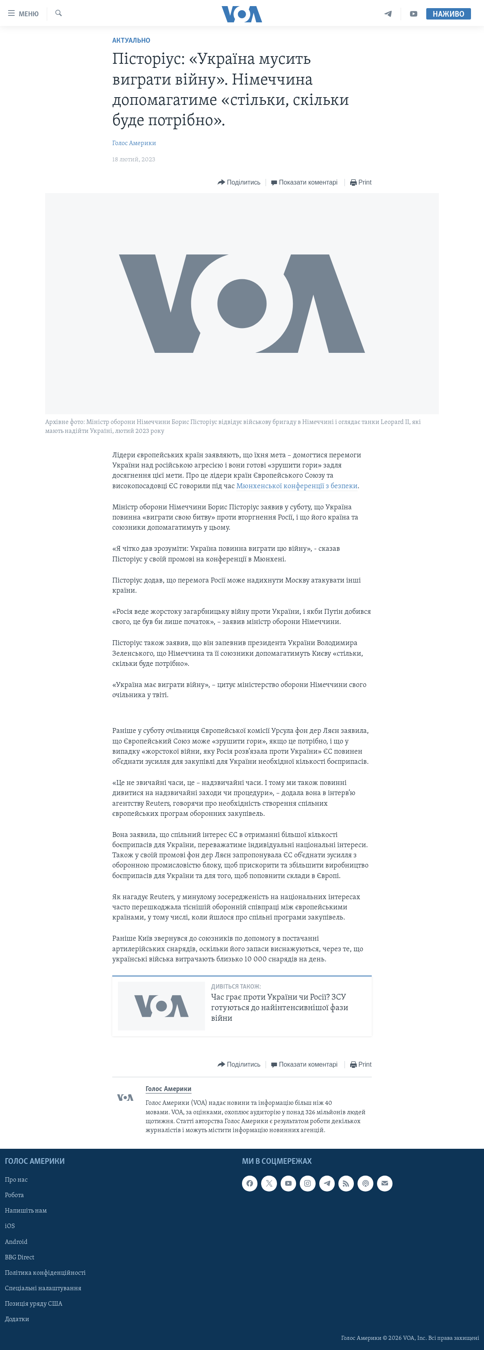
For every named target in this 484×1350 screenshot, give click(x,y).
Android (16, 1242)
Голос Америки (134, 143)
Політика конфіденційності (45, 1273)
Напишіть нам (26, 1211)
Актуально (131, 41)
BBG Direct (19, 1257)
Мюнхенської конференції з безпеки (297, 486)
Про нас (16, 1180)
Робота (14, 1195)
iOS (10, 1226)
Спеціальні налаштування (43, 1288)
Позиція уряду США (33, 1303)
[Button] (239, 182)
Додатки (17, 1319)
